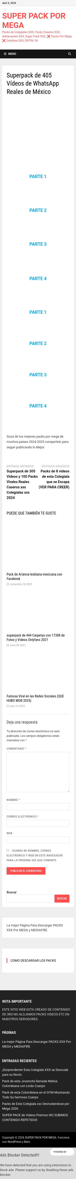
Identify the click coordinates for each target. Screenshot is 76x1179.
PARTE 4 (38, 278)
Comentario (16, 748)
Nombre (13, 800)
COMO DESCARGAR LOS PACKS (33, 960)
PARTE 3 (38, 244)
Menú (10, 54)
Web (9, 833)
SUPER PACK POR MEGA (40, 1137)
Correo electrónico (23, 816)
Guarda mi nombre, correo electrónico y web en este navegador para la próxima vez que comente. (35, 855)
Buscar (12, 892)
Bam (27, 1141)
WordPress (14, 1141)
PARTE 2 (38, 210)
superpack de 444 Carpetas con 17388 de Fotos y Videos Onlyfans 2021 (36, 637)
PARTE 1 (38, 176)
